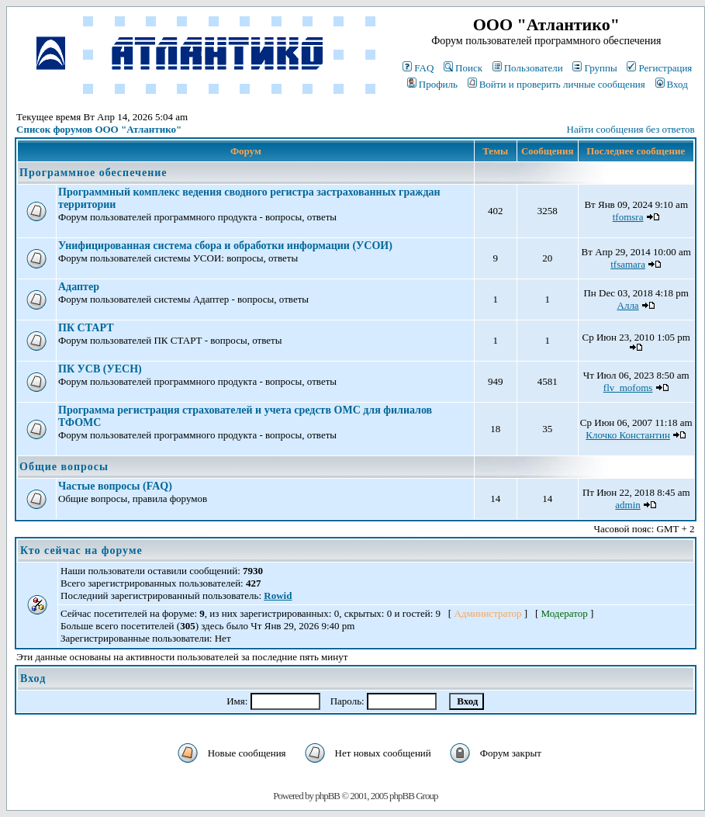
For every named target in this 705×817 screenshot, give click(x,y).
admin (628, 505)
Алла (628, 305)
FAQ (418, 68)
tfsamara (627, 264)
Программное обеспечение (93, 172)
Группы (594, 68)
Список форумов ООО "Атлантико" (98, 129)
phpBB (327, 795)
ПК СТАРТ (85, 328)
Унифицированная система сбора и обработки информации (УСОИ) (225, 245)
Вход (671, 84)
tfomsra (628, 217)
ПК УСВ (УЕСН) (100, 369)
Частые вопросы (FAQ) (115, 486)
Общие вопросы (64, 467)
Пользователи (527, 68)
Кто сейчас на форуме (81, 550)
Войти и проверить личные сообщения (556, 84)
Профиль (432, 84)
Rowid (278, 595)
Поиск (463, 68)
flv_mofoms (628, 387)
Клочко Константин (628, 435)
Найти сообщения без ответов (631, 129)
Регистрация (659, 68)
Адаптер (78, 287)
